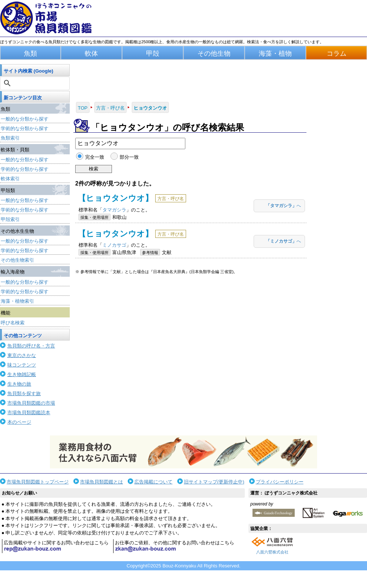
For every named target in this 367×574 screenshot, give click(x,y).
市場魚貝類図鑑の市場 (31, 403)
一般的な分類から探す (24, 119)
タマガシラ (114, 210)
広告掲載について (153, 482)
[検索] (35, 83)
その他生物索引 (17, 260)
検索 (93, 169)
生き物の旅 (19, 384)
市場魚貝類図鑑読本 (28, 412)
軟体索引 (10, 178)
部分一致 (129, 157)
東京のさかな (21, 355)
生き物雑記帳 (21, 374)
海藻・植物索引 (17, 301)
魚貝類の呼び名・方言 (31, 346)
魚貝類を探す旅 (24, 393)
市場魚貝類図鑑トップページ (38, 482)
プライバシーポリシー (280, 482)
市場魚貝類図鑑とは (101, 482)
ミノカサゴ (114, 245)
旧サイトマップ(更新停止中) (214, 482)
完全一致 (94, 157)
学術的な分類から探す (24, 128)
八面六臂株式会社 (272, 552)
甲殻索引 (10, 219)
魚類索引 (10, 138)
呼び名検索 (13, 322)
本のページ (19, 422)
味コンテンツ (21, 365)
